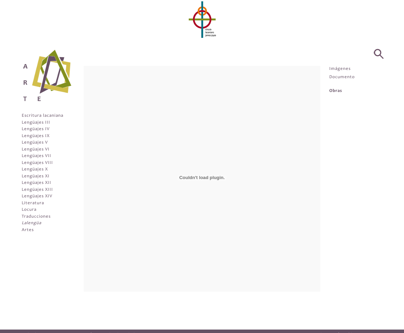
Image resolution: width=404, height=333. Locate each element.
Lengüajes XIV (37, 196)
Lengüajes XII (36, 183)
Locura (29, 210)
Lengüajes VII (36, 156)
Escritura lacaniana (42, 116)
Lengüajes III (36, 123)
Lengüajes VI (36, 149)
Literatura (33, 203)
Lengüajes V (35, 143)
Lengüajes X (35, 169)
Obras (335, 91)
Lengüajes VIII (37, 163)
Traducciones (36, 217)
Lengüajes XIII (37, 190)
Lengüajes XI (36, 176)
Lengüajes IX (36, 136)
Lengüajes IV (36, 129)
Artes (28, 230)
